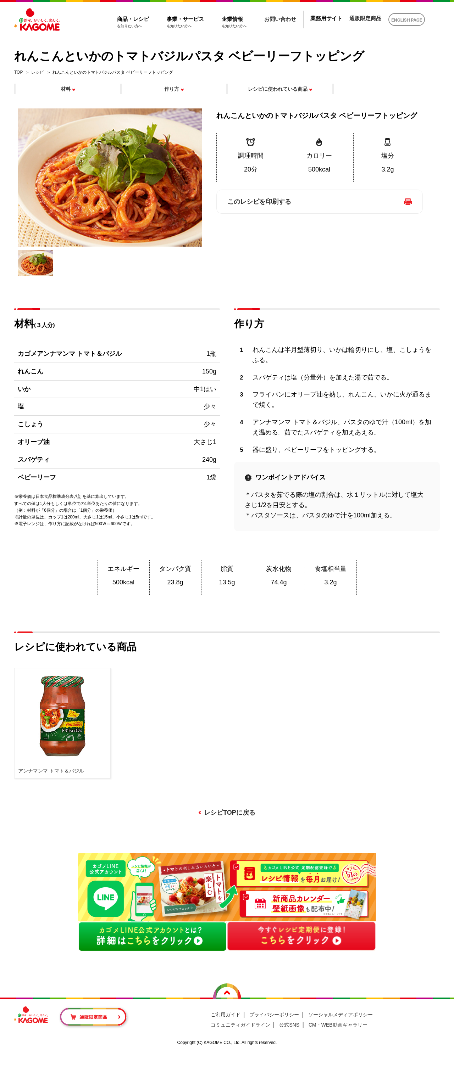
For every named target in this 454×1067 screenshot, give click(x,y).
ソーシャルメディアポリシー (340, 1014)
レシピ (37, 72)
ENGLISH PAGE (406, 20)
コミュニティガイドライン (240, 1025)
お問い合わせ (280, 19)
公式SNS (289, 1025)
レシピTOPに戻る (229, 812)
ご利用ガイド (225, 1014)
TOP (18, 72)
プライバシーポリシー (274, 1014)
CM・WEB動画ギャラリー (338, 1025)
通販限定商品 (365, 18)
